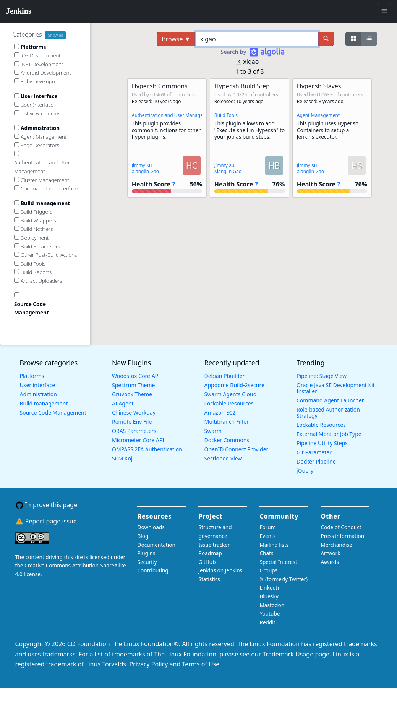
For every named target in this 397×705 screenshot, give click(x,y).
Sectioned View (223, 458)
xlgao (251, 61)
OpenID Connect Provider (236, 449)
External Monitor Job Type (329, 434)
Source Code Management (53, 412)
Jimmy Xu (142, 165)
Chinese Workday (134, 412)
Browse (176, 39)
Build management (44, 403)
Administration (38, 394)
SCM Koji (123, 458)
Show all (55, 35)
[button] (167, 138)
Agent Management (318, 115)
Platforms (32, 375)
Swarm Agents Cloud (230, 394)
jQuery (305, 470)
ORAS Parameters (134, 430)
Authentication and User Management (173, 115)
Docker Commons (227, 440)
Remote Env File (132, 421)
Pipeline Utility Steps (322, 443)
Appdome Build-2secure (234, 385)
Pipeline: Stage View (322, 375)
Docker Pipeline (316, 461)
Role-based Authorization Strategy (328, 412)
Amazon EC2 (220, 412)
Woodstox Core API (136, 375)
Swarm (213, 430)
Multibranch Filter (226, 421)
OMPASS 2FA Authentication (147, 449)
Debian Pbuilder (224, 375)
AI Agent (123, 403)
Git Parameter (314, 452)
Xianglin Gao (145, 171)
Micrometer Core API (138, 440)
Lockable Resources (229, 403)
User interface (37, 385)
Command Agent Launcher (330, 400)
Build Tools (226, 115)
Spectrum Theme (133, 385)
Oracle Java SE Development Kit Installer (336, 388)
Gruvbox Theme (132, 394)
